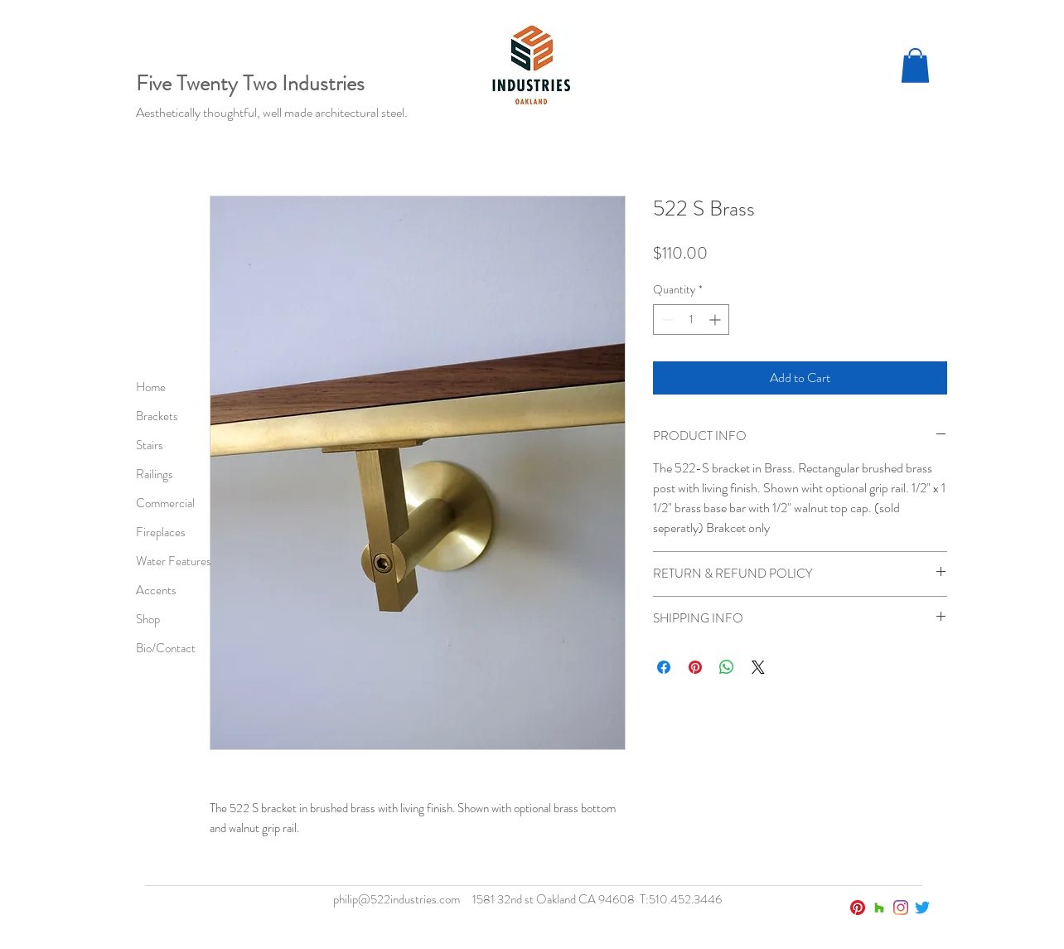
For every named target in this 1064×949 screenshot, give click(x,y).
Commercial (165, 503)
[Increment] (716, 319)
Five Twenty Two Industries (250, 83)
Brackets (157, 416)
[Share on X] (758, 667)
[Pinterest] (857, 907)
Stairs (149, 445)
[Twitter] (922, 907)
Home (151, 387)
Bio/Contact (166, 648)
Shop (148, 619)
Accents (156, 590)
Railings (154, 474)
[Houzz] (879, 907)
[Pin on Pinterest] (695, 667)
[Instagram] (900, 907)
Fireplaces (161, 532)
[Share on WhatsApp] (727, 667)
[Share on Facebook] (664, 667)
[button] (915, 65)
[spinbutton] (691, 319)
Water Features (173, 561)
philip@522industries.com (396, 899)
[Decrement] (665, 319)
